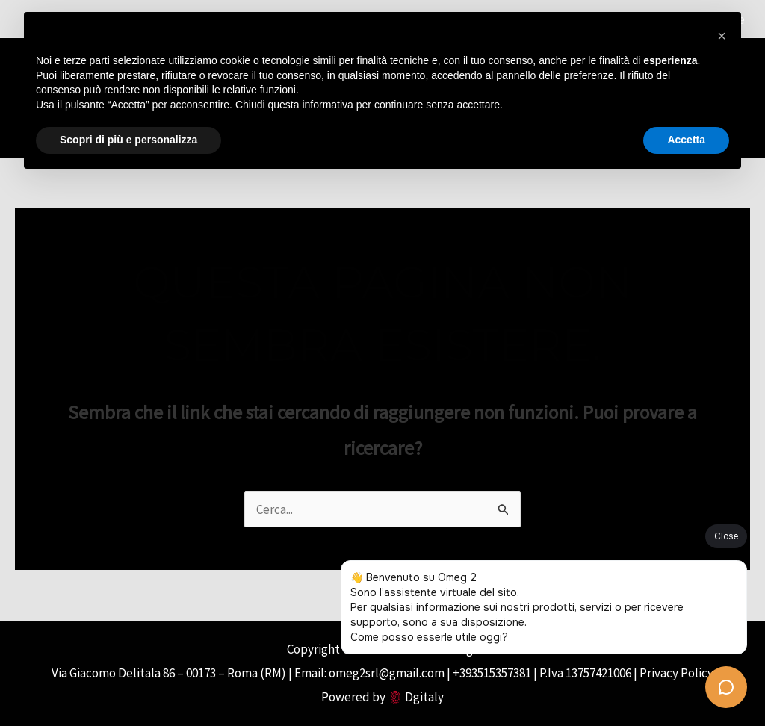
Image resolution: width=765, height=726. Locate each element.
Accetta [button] (686, 140)
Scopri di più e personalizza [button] (128, 140)
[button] (722, 36)
